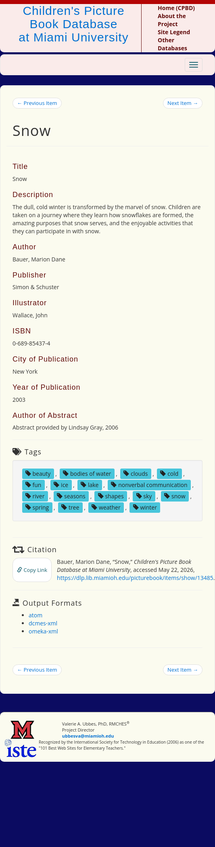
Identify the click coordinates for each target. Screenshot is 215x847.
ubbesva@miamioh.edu (88, 736)
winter (145, 507)
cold (169, 473)
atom (35, 615)
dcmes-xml (43, 623)
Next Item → (182, 103)
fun (33, 485)
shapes (111, 496)
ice (61, 485)
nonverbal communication (149, 485)
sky (144, 496)
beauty (37, 473)
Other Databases (172, 44)
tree (70, 507)
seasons (71, 496)
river (34, 496)
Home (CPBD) (176, 8)
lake (89, 485)
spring (37, 507)
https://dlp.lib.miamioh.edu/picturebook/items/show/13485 (135, 578)
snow (174, 496)
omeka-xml (43, 631)
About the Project (172, 20)
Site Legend (174, 32)
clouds (135, 473)
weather (106, 507)
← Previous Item (37, 103)
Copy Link (32, 570)
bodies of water (87, 473)
